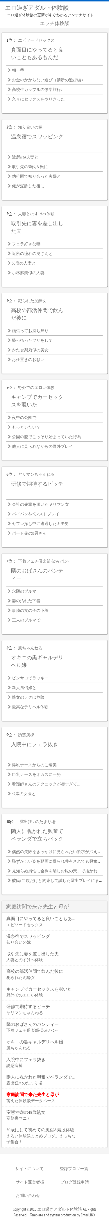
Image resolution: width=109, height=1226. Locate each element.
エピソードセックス (36, 40)
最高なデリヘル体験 (30, 707)
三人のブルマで (26, 620)
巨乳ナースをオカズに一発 (36, 774)
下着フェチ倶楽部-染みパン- (43, 561)
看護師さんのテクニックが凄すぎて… (46, 784)
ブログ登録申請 (74, 1182)
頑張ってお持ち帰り (30, 331)
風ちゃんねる (30, 648)
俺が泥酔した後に (28, 186)
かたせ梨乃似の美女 (30, 350)
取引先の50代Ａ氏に (30, 167)
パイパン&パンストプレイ (35, 514)
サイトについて (29, 1168)
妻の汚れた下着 (26, 601)
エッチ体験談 (54, 23)
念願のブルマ (24, 591)
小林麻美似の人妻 (28, 273)
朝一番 (18, 70)
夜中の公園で (24, 417)
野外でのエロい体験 (36, 387)
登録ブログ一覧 (74, 1168)
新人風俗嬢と (24, 687)
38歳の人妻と (24, 263)
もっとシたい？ (26, 427)
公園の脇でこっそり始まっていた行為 (46, 437)
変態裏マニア (18, 1118)
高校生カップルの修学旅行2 (37, 89)
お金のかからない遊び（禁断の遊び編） (48, 80)
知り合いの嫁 (30, 127)
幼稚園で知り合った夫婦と (36, 176)
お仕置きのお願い (28, 359)
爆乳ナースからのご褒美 (34, 765)
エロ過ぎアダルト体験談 (37, 7)
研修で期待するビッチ (37, 484)
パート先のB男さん (29, 533)
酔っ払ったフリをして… (33, 340)
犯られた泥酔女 (32, 301)
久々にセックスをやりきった (38, 99)
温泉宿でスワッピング (37, 136)
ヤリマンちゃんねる (36, 474)
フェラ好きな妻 (26, 244)
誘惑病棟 (26, 735)
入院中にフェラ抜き (34, 744)
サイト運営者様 (30, 1182)
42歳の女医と (24, 794)
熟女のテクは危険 (28, 697)
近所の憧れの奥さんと (32, 253)
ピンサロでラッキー (30, 678)
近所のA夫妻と (25, 157)
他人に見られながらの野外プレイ (42, 446)
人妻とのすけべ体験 (36, 214)
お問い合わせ (28, 1195)
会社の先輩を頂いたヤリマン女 (40, 504)
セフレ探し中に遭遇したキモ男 (40, 523)
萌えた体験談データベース (30, 1100)
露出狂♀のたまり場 (38, 822)
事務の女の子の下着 (30, 610)
